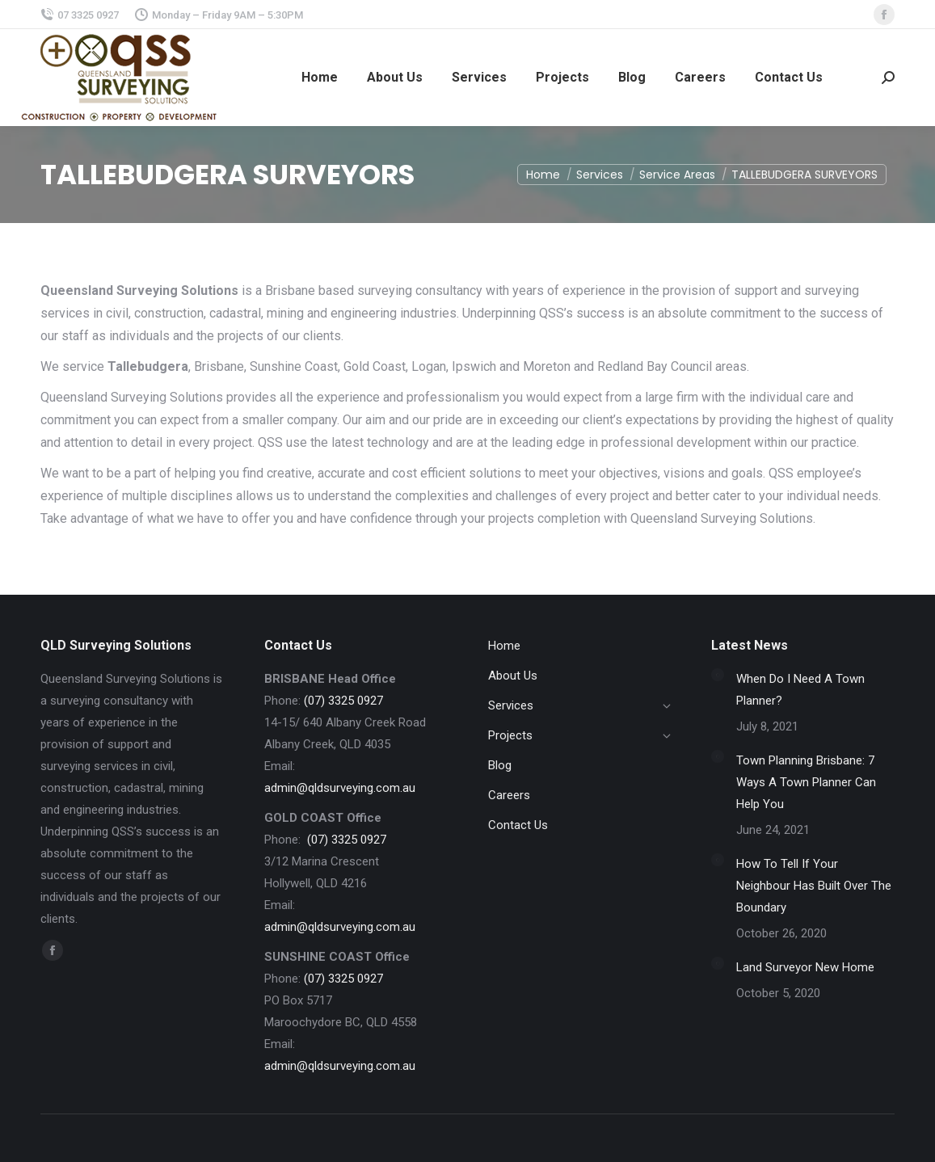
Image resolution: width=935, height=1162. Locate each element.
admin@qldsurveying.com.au (339, 788)
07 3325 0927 (79, 15)
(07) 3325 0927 (343, 700)
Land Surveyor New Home (805, 967)
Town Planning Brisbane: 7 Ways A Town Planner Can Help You (806, 782)
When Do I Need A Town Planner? (800, 690)
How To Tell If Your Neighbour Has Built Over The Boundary (813, 886)
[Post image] (717, 674)
